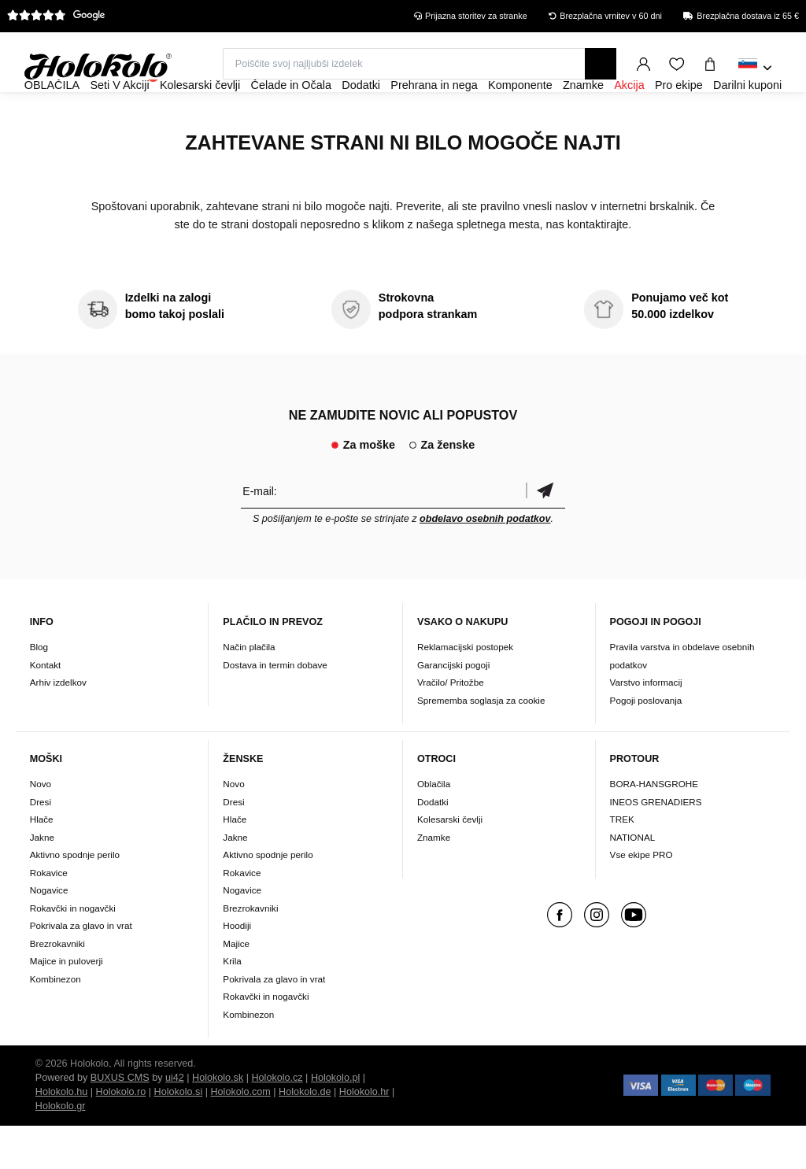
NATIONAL (633, 880)
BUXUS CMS (120, 1120)
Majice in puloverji (66, 1004)
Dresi (40, 844)
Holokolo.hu (61, 1135)
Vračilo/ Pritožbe (450, 725)
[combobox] (755, 68)
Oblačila (433, 827)
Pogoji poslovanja (646, 743)
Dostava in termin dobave (275, 707)
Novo (40, 827)
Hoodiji (237, 969)
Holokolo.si (178, 1135)
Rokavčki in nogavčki (73, 950)
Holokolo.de (305, 1135)
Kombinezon (55, 1021)
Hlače (42, 862)
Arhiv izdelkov (58, 725)
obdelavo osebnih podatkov (485, 561)
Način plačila (249, 689)
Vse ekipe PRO (641, 898)
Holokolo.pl (335, 1120)
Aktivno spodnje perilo (75, 898)
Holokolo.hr (364, 1135)
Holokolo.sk (217, 1120)
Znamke (433, 880)
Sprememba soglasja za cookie (481, 743)
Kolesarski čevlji (449, 862)
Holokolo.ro (121, 1135)
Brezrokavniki (57, 986)
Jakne (42, 880)
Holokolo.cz (277, 1120)
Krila (232, 1004)
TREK (622, 862)
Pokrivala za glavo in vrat (81, 969)
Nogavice (49, 933)
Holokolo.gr (60, 1149)
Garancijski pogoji (453, 707)
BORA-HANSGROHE (654, 827)
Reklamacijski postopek (465, 689)
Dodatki (433, 844)
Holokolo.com (240, 1135)
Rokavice (49, 915)
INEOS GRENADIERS (656, 844)
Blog (39, 689)
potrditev (545, 533)
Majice (236, 986)
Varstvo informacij (646, 725)
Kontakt (45, 707)
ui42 (174, 1120)
